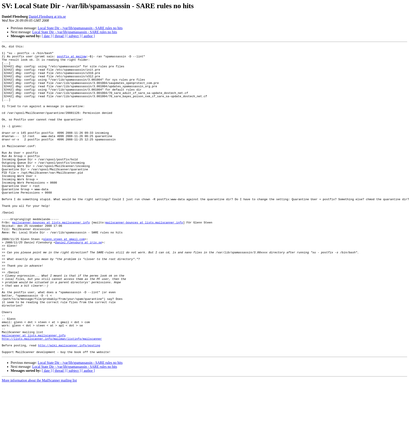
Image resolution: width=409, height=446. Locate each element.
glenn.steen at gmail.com (63, 278)
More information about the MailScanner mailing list (39, 442)
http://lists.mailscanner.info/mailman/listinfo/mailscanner (52, 398)
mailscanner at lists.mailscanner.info (34, 394)
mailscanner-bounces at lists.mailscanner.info (51, 258)
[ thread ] (59, 36)
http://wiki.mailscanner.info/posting (69, 406)
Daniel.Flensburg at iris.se (47, 16)
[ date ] (47, 36)
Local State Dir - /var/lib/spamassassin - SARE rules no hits (80, 28)
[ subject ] (74, 36)
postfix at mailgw (71, 59)
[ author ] (88, 36)
